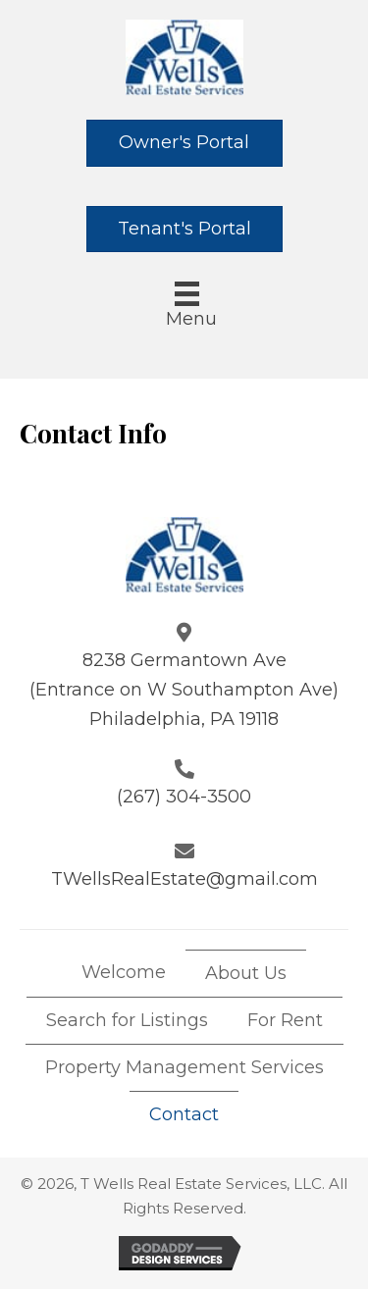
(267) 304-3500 (184, 796)
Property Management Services (184, 1067)
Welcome (123, 972)
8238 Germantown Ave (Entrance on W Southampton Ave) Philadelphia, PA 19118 (184, 689)
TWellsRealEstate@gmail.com (184, 879)
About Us (246, 973)
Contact (184, 1114)
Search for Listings (127, 1020)
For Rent (285, 1020)
